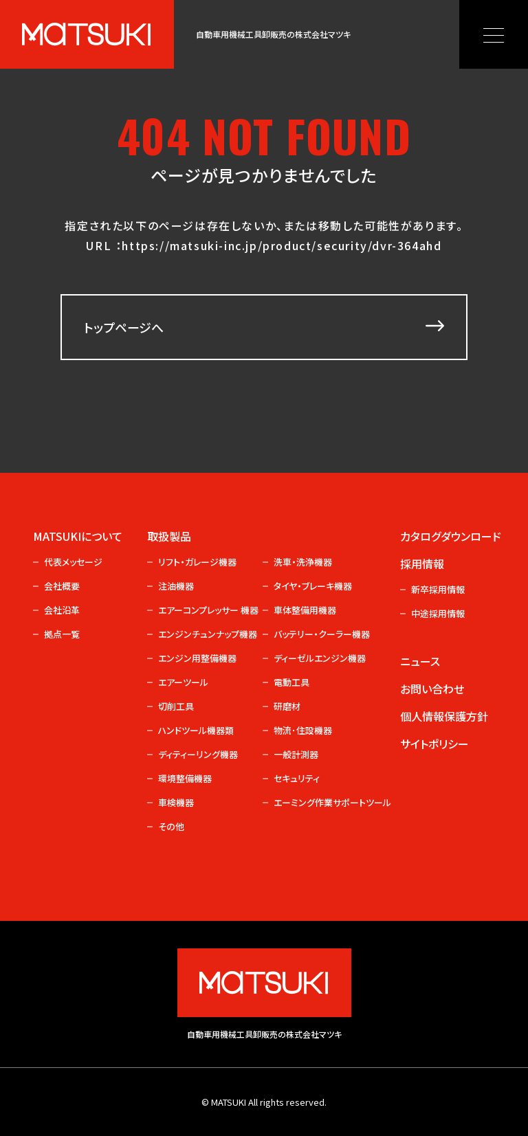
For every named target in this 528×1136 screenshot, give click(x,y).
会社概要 (62, 585)
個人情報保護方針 (444, 716)
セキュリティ (297, 778)
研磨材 (287, 706)
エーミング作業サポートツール (323, 802)
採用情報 (422, 563)
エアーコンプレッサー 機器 (207, 609)
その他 (171, 826)
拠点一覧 (62, 634)
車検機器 (176, 802)
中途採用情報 (438, 613)
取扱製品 (169, 536)
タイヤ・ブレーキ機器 (313, 585)
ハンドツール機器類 (196, 730)
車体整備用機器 (305, 609)
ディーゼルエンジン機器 (320, 658)
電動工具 (291, 682)
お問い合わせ (432, 688)
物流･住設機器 (303, 730)
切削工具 (176, 706)
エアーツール (183, 682)
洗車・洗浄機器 (303, 561)
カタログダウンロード (446, 536)
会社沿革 (62, 609)
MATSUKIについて (77, 536)
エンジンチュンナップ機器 (207, 634)
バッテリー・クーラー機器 (322, 634)
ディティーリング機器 (198, 754)
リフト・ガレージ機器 (197, 561)
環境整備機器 (185, 778)
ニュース (420, 661)
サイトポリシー (434, 743)
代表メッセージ (73, 561)
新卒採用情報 (438, 589)
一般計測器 (296, 754)
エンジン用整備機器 (197, 658)
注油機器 (176, 585)
